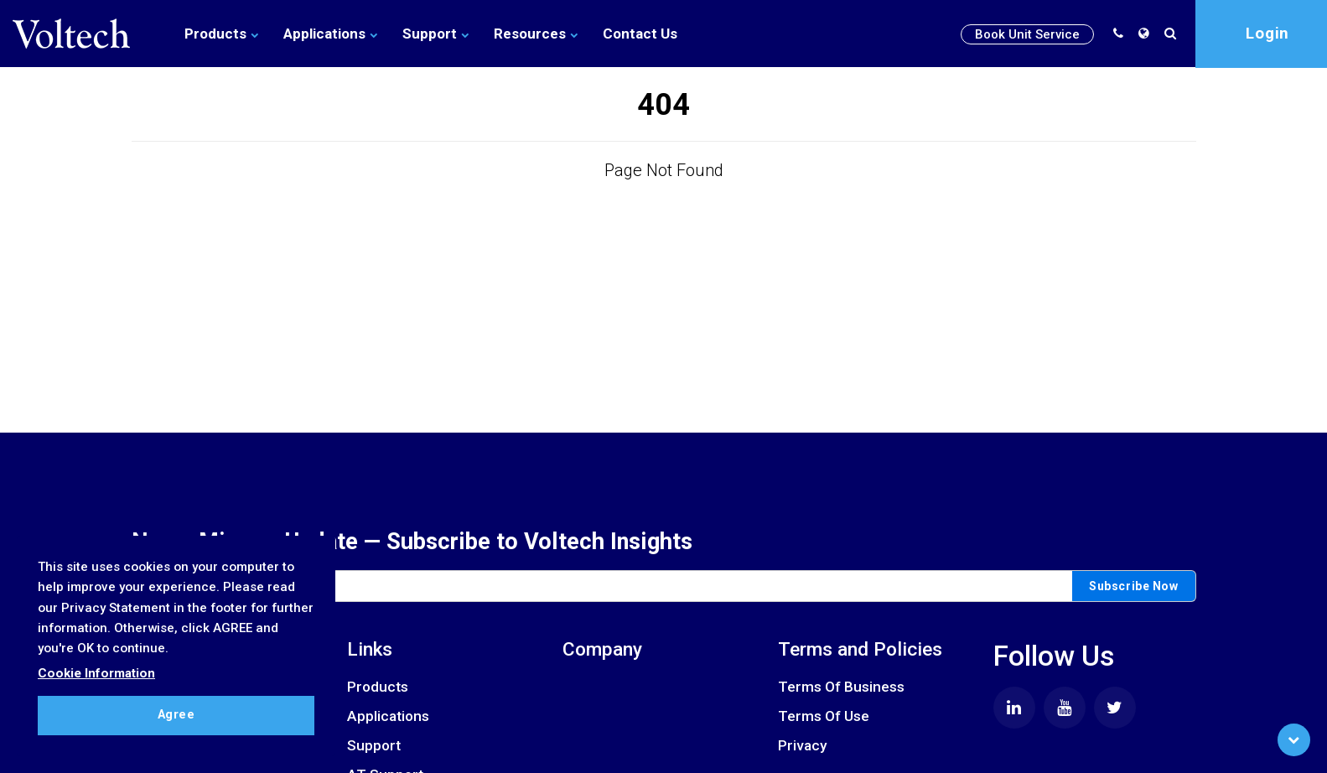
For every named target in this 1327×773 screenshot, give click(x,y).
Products (221, 33)
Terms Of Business (841, 686)
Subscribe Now (1133, 586)
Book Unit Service (1027, 34)
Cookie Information (96, 673)
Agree (176, 715)
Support (435, 33)
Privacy (802, 745)
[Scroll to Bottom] (1294, 740)
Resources (536, 33)
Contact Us (640, 33)
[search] (1173, 33)
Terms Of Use (823, 716)
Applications (330, 33)
